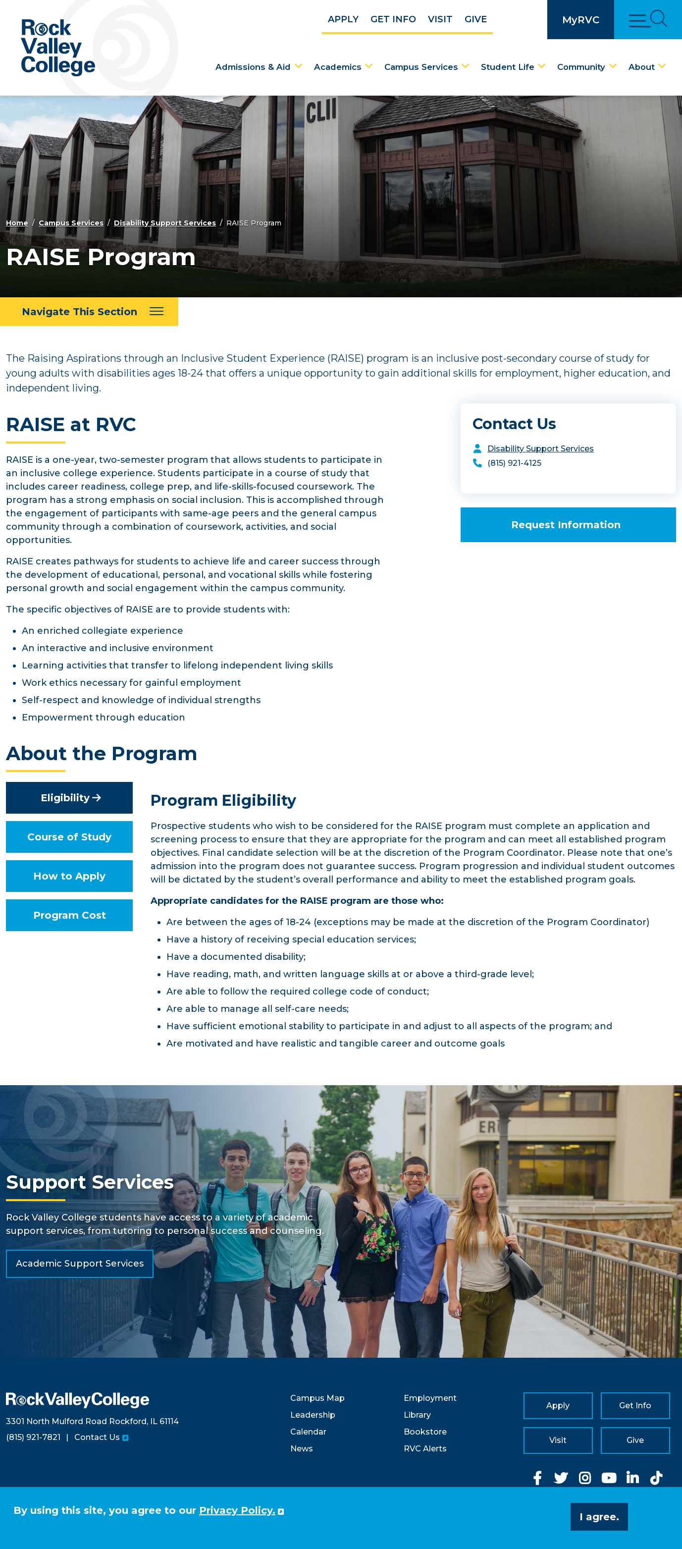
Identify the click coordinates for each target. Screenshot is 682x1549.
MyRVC (580, 20)
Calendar (308, 1432)
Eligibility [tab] (65, 798)
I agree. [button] (599, 1517)
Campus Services (421, 67)
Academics (338, 67)
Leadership (312, 1415)
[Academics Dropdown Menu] (369, 66)
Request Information (566, 525)
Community (581, 67)
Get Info (393, 19)
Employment (430, 1398)
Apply (343, 19)
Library (417, 1415)
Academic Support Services (80, 1263)
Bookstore (425, 1432)
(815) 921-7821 (33, 1437)
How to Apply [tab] (69, 876)
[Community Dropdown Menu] (613, 66)
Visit (440, 19)
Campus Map (317, 1398)
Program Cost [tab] (69, 915)
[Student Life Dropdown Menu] (541, 66)
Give (476, 19)
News (301, 1448)
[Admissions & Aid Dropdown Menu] (298, 66)
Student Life (507, 67)
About (642, 67)
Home (17, 223)
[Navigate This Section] (89, 311)
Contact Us (97, 1437)
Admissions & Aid (253, 67)
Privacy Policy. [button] (237, 1510)
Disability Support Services (165, 223)
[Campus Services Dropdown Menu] (465, 66)
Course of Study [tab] (69, 837)
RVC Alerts (425, 1448)
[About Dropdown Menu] (662, 66)
